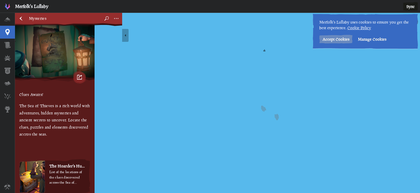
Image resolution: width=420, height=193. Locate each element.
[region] (217, 103)
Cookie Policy (359, 28)
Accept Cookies (335, 39)
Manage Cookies (372, 39)
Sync (410, 6)
